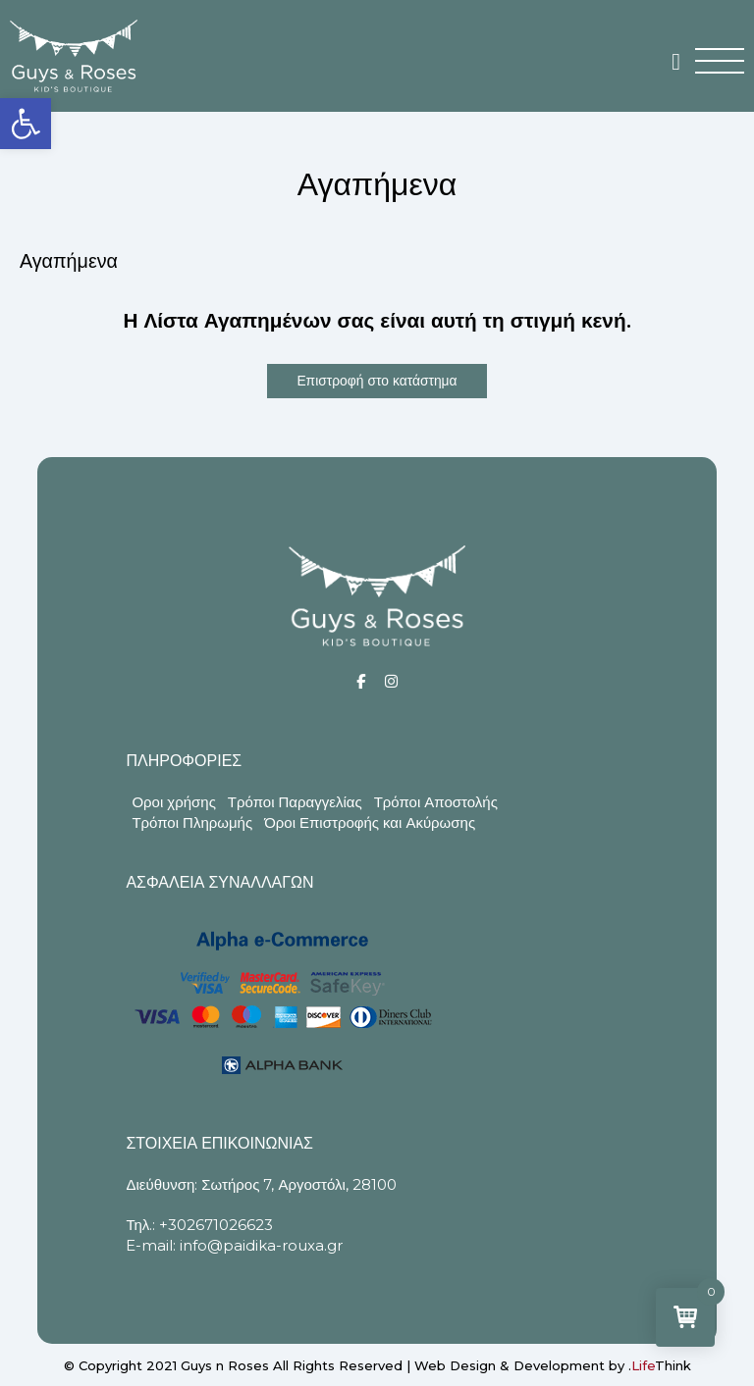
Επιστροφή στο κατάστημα (376, 380)
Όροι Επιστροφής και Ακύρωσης (369, 822)
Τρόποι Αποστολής (436, 802)
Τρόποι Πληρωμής (192, 822)
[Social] (360, 681)
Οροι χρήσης (173, 802)
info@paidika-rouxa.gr (261, 1245)
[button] (25, 123)
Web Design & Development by (552, 1365)
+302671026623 (216, 1224)
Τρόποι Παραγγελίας (295, 802)
